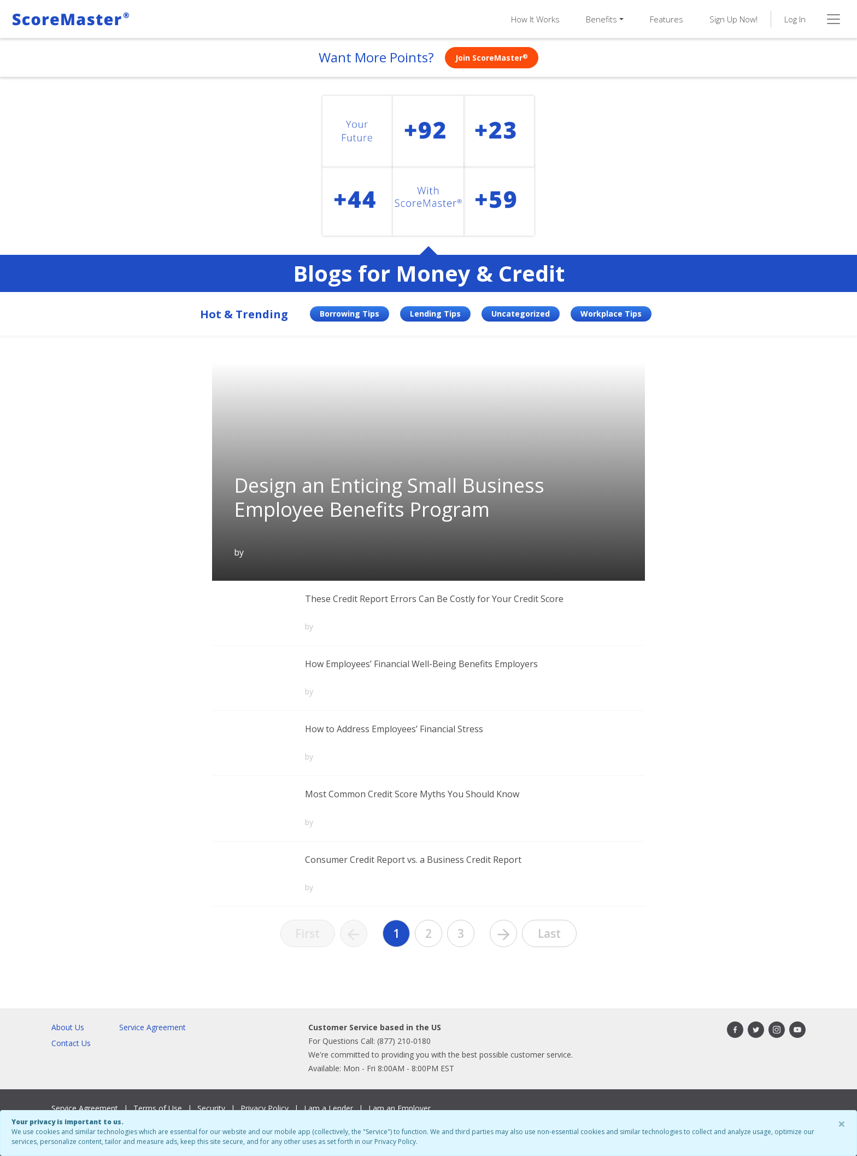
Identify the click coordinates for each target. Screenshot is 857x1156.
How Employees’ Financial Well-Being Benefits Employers (421, 664)
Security (211, 1108)
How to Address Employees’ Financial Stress (394, 729)
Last (549, 933)
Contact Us (71, 1043)
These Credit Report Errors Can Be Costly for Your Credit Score (434, 599)
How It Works (535, 19)
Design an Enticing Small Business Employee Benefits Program (389, 497)
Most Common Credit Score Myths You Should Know (412, 794)
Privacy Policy (264, 1108)
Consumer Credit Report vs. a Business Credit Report (413, 860)
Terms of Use (157, 1108)
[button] (605, 19)
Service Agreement (152, 1027)
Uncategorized (520, 313)
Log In (795, 19)
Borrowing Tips (349, 313)
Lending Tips (435, 313)
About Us (67, 1027)
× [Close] (842, 1123)
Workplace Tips (611, 313)
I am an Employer (399, 1108)
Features (666, 19)
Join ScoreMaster (491, 57)
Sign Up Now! (733, 19)
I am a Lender (328, 1108)
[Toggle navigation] (833, 19)
